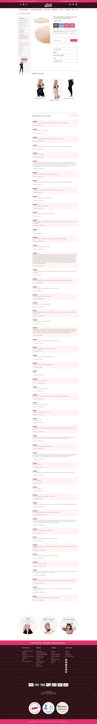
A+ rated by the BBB (32, 721)
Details (54, 52)
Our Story (53, 652)
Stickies (20, 27)
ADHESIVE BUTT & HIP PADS (36, 9)
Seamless (20, 53)
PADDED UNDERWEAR (23, 9)
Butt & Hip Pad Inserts (23, 25)
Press (52, 662)
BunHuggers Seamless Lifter (39, 98)
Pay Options (24, 654)
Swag (20, 55)
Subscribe (67, 652)
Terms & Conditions (60, 721)
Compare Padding (40, 656)
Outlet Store (38, 666)
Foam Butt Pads (21, 30)
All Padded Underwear (23, 20)
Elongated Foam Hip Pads (23, 38)
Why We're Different (55, 654)
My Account (24, 657)
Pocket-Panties (21, 24)
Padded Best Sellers (22, 22)
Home (19, 13)
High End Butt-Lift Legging (69, 98)
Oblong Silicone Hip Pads (23, 35)
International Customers (27, 656)
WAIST (61, 9)
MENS (73, 9)
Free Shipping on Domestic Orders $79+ (28, 1)
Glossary (38, 659)
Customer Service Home (27, 651)
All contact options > (69, 656)
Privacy (67, 721)
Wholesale (53, 661)
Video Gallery (39, 651)
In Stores (38, 664)
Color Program (39, 662)
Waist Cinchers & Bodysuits (24, 44)
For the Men (21, 50)
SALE (77, 9)
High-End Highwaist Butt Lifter (54, 100)
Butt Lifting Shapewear (23, 43)
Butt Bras (20, 41)
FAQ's (23, 659)
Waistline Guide (39, 657)
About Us (53, 651)
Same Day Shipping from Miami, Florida (69, 1)
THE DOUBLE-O (55, 9)
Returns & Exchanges (26, 661)
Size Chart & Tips (57, 49)
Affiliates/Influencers (55, 659)
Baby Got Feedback (55, 656)
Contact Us (67, 651)
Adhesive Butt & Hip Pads (26, 13)
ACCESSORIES (67, 9)
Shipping (24, 652)
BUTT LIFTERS (47, 9)
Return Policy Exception (58, 55)
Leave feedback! (74, 115)
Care (54, 58)
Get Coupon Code (40, 661)
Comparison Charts (57, 61)
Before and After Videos (41, 652)
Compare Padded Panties (41, 654)
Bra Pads (20, 48)
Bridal (20, 51)
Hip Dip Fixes (21, 46)
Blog (52, 657)
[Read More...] (73, 33)
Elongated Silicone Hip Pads (23, 37)
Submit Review (68, 654)
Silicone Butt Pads (22, 32)
